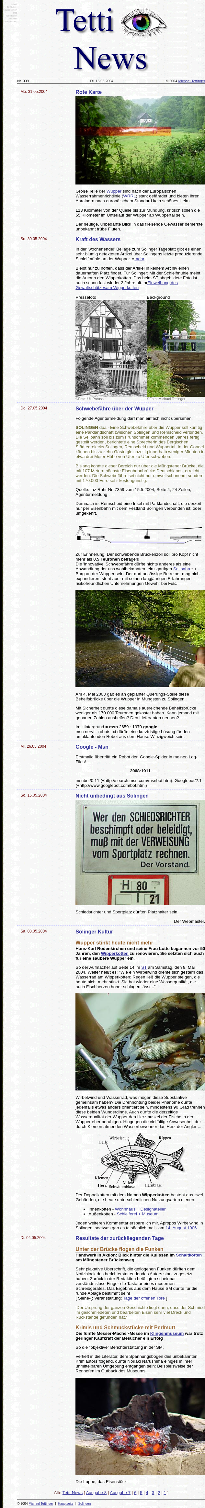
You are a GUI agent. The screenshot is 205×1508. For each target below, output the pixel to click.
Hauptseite (66, 1503)
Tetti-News (73, 1492)
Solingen (84, 1503)
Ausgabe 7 (120, 1492)
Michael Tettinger (41, 1503)
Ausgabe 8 (96, 1492)
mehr (139, 258)
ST (144, 967)
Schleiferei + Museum (138, 1214)
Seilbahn (181, 568)
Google (84, 747)
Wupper (114, 191)
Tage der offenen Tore (144, 1298)
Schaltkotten (189, 1255)
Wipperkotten (115, 953)
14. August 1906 (181, 1227)
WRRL (129, 196)
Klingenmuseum (167, 1333)
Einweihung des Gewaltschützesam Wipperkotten (126, 285)
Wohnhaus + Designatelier (140, 1209)
